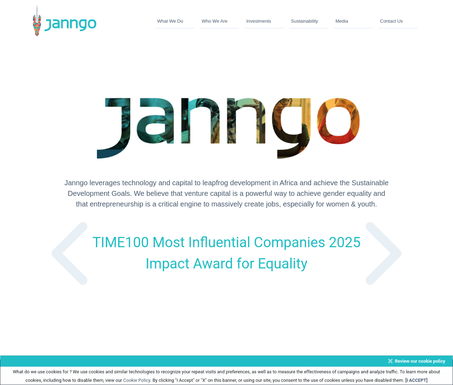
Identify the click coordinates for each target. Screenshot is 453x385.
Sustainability (304, 21)
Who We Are (215, 21)
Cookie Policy (136, 380)
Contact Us (391, 21)
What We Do (170, 21)
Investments (258, 21)
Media (342, 21)
